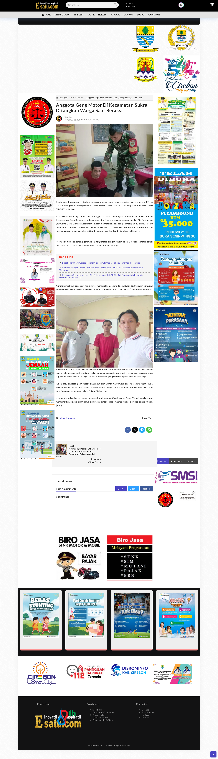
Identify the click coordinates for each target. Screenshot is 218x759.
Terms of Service (100, 711)
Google (121, 482)
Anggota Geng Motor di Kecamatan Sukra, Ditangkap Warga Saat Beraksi (102, 107)
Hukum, (87, 119)
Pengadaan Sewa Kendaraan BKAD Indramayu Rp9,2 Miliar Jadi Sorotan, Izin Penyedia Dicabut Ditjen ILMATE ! (101, 276)
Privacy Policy (98, 709)
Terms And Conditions (103, 706)
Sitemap (146, 703)
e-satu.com (93, 739)
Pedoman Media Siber (102, 714)
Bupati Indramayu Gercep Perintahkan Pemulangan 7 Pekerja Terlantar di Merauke (101, 262)
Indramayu (71, 418)
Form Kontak (148, 706)
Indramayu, (94, 119)
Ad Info (145, 711)
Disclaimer (97, 703)
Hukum (62, 418)
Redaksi (145, 709)
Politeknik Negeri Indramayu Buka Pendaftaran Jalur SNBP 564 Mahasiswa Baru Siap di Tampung (101, 269)
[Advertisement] (71, 46)
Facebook (146, 482)
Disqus (133, 482)
